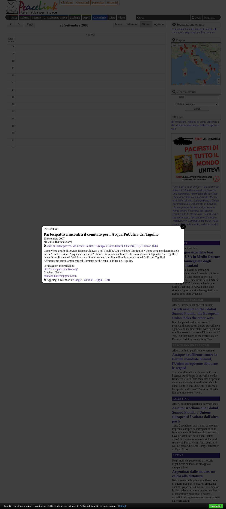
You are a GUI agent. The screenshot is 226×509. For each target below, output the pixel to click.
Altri (107, 279)
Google (77, 279)
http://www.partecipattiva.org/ (61, 269)
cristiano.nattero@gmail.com (60, 275)
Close (183, 226)
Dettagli (122, 506)
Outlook (88, 279)
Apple (99, 279)
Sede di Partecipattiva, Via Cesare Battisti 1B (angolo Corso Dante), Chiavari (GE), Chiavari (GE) (102, 245)
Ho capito (215, 506)
